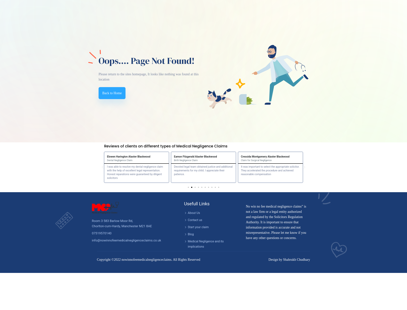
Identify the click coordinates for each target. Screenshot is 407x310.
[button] (188, 187)
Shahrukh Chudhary (296, 259)
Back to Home (112, 93)
